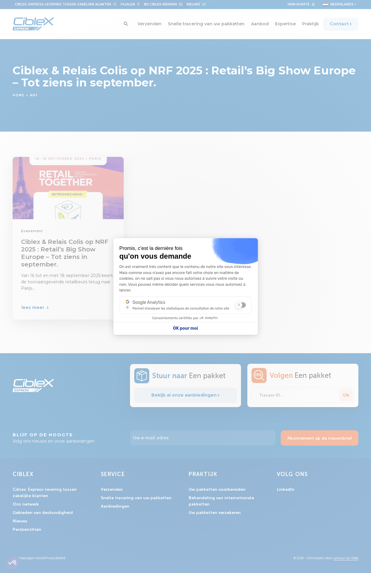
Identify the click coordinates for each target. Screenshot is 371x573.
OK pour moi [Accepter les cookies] (185, 328)
